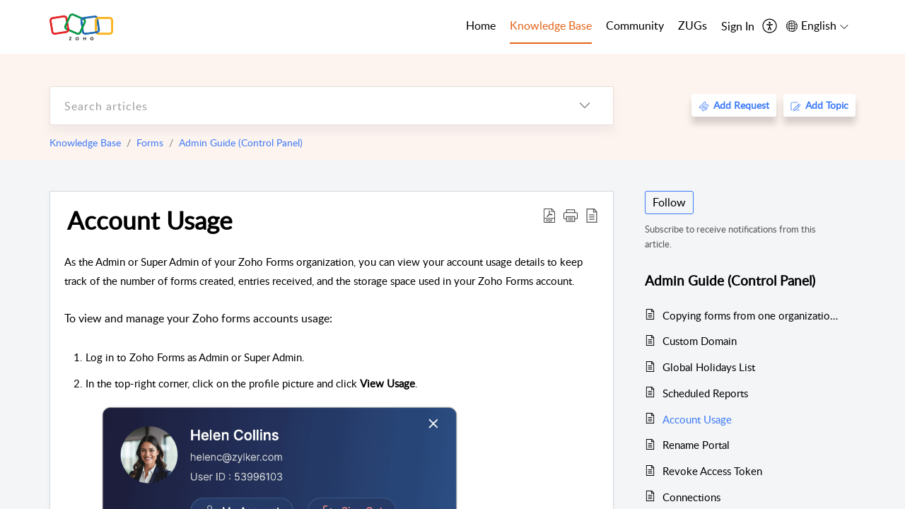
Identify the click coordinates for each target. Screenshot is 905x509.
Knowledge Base (85, 142)
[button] (571, 215)
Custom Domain (699, 341)
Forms (149, 142)
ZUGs (692, 25)
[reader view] (592, 215)
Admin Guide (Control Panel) (241, 142)
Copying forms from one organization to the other (751, 315)
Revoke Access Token (712, 471)
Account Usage (149, 220)
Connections (691, 497)
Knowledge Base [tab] (551, 25)
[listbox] (584, 105)
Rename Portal (696, 445)
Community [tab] (635, 25)
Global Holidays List (708, 367)
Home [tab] (481, 25)
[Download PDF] (549, 215)
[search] (303, 105)
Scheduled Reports (705, 393)
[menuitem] (737, 27)
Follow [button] (669, 202)
